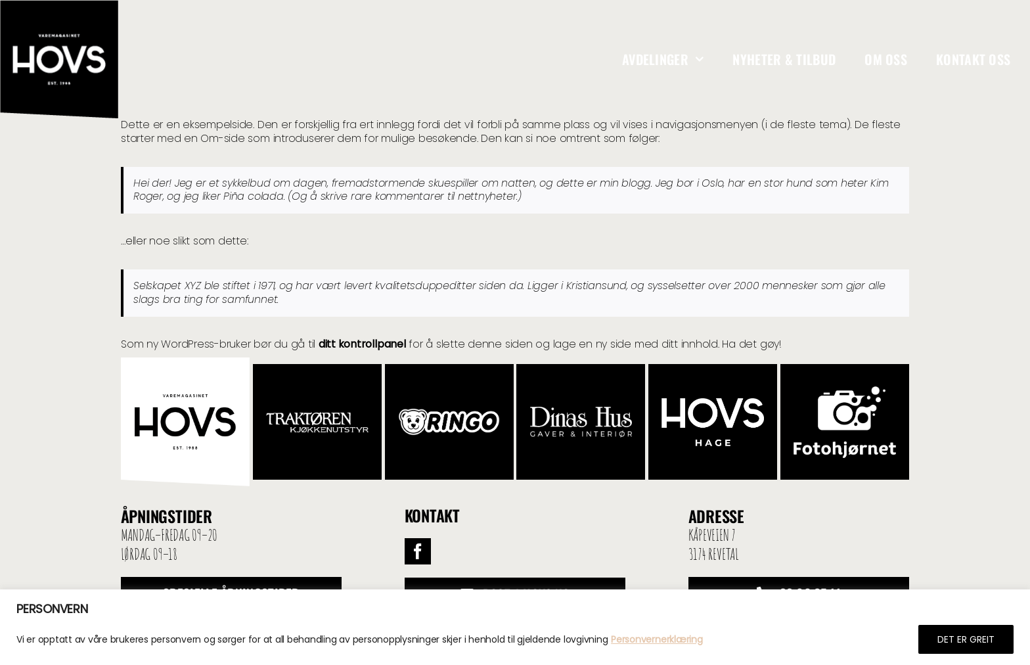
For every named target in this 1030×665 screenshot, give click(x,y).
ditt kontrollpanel (362, 344)
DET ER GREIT (966, 639)
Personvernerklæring (656, 639)
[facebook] (418, 551)
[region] (515, 627)
